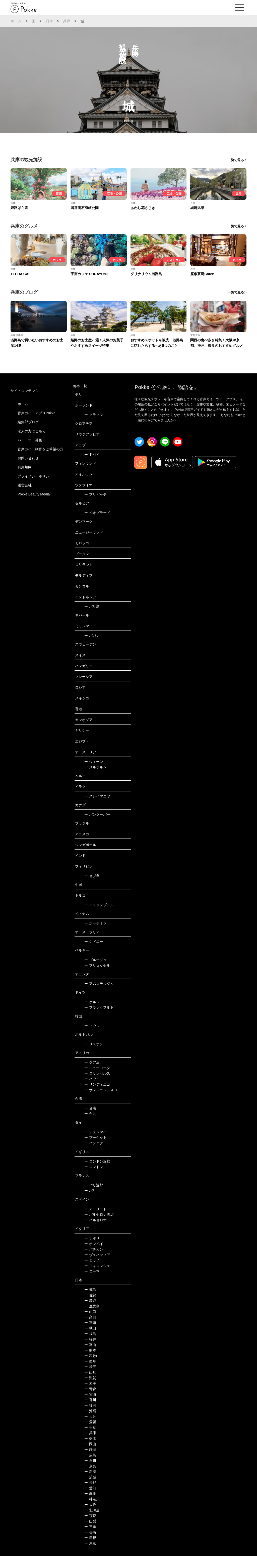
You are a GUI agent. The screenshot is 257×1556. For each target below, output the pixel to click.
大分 (90, 1416)
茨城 (90, 1477)
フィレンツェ (97, 1266)
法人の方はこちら (32, 431)
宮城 (90, 1394)
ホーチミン (95, 923)
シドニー (93, 942)
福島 (90, 1334)
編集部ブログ (28, 422)
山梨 (90, 1521)
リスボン (93, 1044)
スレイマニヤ (97, 796)
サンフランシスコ (100, 1090)
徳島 (90, 1290)
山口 (90, 1312)
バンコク (93, 1143)
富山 (90, 1345)
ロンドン (93, 1167)
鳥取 (90, 1301)
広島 (90, 1455)
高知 (90, 1317)
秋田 (90, 1328)
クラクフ (93, 415)
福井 (90, 1339)
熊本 (90, 1350)
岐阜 (90, 1361)
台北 (90, 1114)
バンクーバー (97, 814)
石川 (90, 1461)
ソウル (92, 1026)
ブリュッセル (97, 965)
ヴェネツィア (97, 1255)
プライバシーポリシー (35, 476)
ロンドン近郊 (97, 1161)
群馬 (90, 1494)
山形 (90, 1372)
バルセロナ (95, 1220)
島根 (90, 1538)
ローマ (92, 1271)
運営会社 (25, 485)
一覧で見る (236, 160)
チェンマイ (95, 1132)
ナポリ (92, 1238)
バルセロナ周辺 (99, 1214)
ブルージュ (95, 960)
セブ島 (92, 876)
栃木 (90, 1438)
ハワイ (92, 1079)
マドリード (95, 1209)
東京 (90, 1543)
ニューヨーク (97, 1068)
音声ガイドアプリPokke (36, 413)
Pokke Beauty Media (34, 494)
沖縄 (90, 1411)
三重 (90, 1527)
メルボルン (95, 767)
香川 (90, 1400)
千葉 (90, 1427)
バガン (92, 636)
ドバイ (92, 455)
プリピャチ (95, 494)
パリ (90, 1191)
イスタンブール (99, 905)
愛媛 (90, 1422)
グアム (92, 1062)
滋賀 (90, 1378)
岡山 (90, 1444)
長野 (90, 1483)
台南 (90, 1108)
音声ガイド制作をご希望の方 (40, 449)
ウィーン (93, 762)
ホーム (16, 21)
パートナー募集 (30, 440)
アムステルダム (99, 984)
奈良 (90, 1466)
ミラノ (92, 1260)
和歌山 (92, 1356)
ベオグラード (97, 513)
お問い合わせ (28, 458)
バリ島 (92, 606)
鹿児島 (92, 1306)
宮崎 (90, 1323)
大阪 (90, 1505)
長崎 (90, 1532)
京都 (90, 1516)
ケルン (92, 1002)
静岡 (90, 1449)
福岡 (90, 1405)
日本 (49, 21)
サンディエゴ (97, 1084)
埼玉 (90, 1367)
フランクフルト (99, 1007)
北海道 (92, 1510)
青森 (90, 1389)
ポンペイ (93, 1244)
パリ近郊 (93, 1185)
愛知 (90, 1488)
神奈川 (92, 1499)
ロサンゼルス (97, 1073)
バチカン (93, 1249)
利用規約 (25, 467)
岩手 (90, 1383)
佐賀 (90, 1295)
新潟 (90, 1472)
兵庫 (67, 21)
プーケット (95, 1137)
